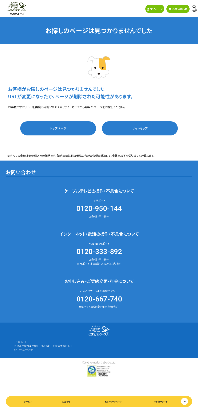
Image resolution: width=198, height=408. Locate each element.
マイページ (155, 9)
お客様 (161, 401)
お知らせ (66, 401)
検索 (194, 8)
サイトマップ (140, 128)
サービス (28, 401)
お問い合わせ (178, 9)
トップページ (58, 128)
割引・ (113, 401)
